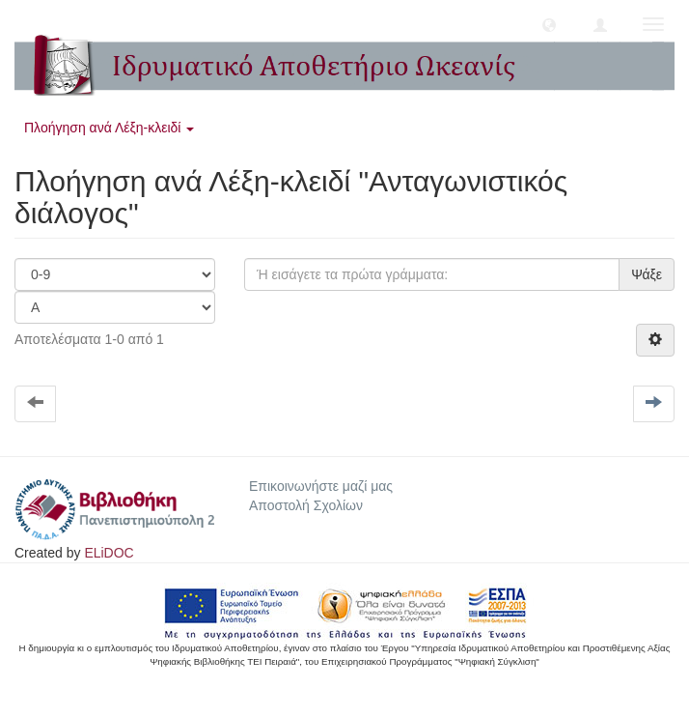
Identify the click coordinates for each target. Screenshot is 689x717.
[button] (549, 24)
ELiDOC (108, 552)
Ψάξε (646, 274)
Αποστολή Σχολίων (306, 505)
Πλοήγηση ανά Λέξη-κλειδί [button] (109, 127)
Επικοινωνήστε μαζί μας (321, 486)
